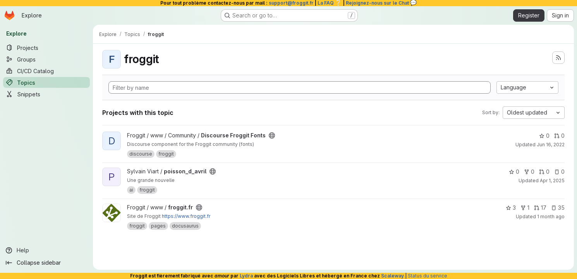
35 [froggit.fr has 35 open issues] (558, 207)
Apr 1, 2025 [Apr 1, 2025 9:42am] (552, 180)
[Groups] (46, 59)
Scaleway (392, 276)
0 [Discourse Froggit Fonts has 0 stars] (544, 135)
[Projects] (46, 47)
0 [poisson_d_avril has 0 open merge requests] (544, 171)
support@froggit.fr (291, 3)
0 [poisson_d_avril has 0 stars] (514, 171)
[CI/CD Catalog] (46, 70)
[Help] (46, 250)
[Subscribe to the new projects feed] (558, 57)
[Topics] (46, 82)
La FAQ (330, 3)
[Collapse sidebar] (46, 262)
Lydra (246, 276)
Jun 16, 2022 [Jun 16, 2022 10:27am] (551, 144)
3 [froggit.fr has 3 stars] (511, 207)
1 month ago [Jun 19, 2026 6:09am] (551, 216)
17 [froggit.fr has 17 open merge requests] (540, 207)
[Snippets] (46, 94)
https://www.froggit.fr (186, 216)
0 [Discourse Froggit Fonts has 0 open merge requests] (559, 135)
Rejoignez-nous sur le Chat (381, 3)
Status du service (427, 276)
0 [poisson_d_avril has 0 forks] (529, 171)
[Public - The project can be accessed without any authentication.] (272, 135)
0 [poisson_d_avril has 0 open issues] (559, 171)
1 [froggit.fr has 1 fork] (524, 207)
